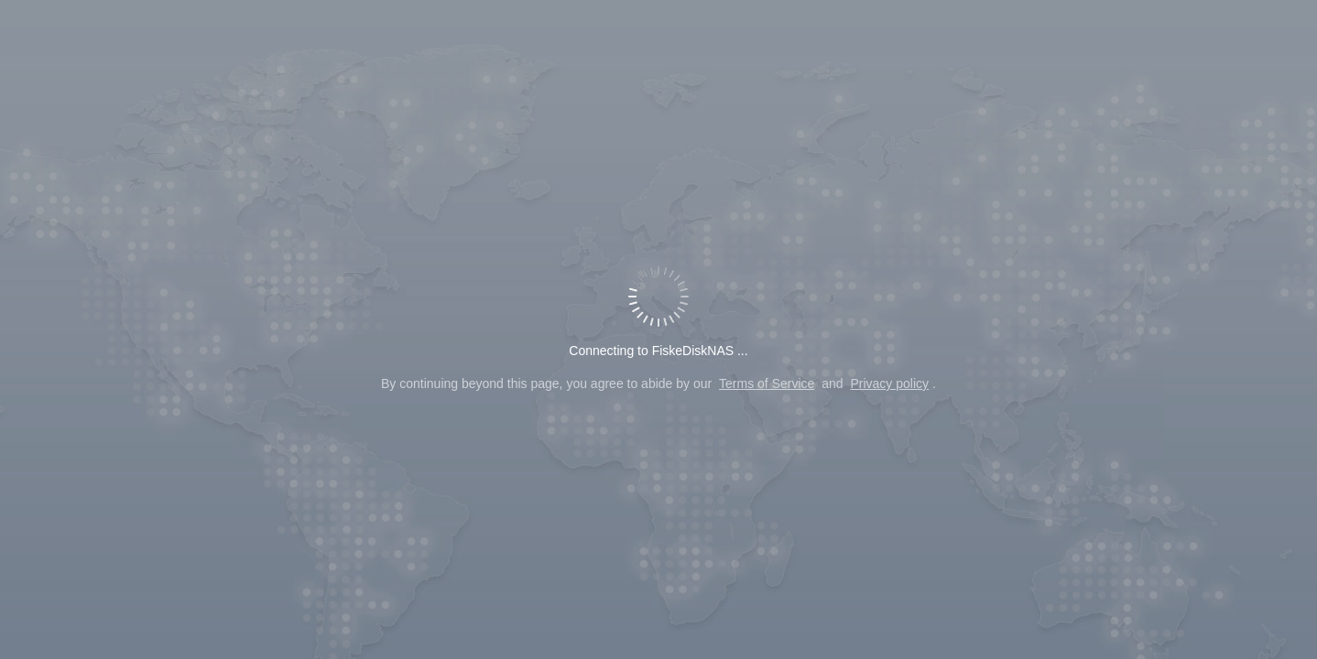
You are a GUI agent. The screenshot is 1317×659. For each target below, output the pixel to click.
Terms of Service (766, 383)
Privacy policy (889, 383)
